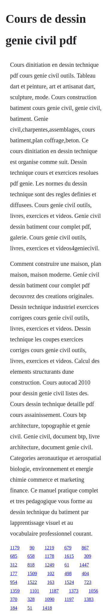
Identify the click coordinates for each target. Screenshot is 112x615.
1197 (69, 599)
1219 (49, 547)
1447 (84, 564)
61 (67, 564)
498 (68, 573)
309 (87, 556)
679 (67, 547)
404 (85, 573)
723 (87, 582)
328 (31, 599)
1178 (49, 556)
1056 (93, 590)
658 (31, 556)
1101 (34, 590)
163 (50, 582)
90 (32, 547)
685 (13, 556)
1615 (69, 556)
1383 (88, 599)
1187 (54, 590)
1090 (49, 599)
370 (13, 599)
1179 (14, 547)
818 (31, 564)
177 (13, 573)
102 (50, 573)
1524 (69, 582)
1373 (74, 590)
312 (13, 564)
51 (29, 608)
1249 (49, 564)
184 (13, 608)
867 (85, 547)
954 (13, 582)
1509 (32, 573)
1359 (15, 590)
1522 (32, 582)
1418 (47, 608)
